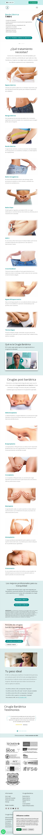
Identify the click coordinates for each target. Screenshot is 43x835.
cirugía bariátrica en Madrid (24, 385)
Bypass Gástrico (26, 798)
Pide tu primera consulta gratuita (19, 38)
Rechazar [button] (25, 829)
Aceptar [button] (19, 829)
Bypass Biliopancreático (28, 805)
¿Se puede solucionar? (14, 641)
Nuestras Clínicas (21, 605)
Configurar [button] (31, 829)
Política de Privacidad (10, 798)
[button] (33, 2)
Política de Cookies (9, 800)
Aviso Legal (8, 796)
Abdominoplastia (9, 817)
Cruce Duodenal (26, 803)
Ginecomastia (8, 826)
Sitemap (7, 801)
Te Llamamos (33, 2)
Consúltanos (11, 644)
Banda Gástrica (26, 796)
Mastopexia (8, 823)
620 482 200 (10, 2)
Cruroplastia (8, 821)
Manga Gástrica (26, 800)
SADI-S (24, 801)
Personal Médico (21, 599)
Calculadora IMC (23, 697)
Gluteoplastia (8, 825)
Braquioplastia (8, 819)
